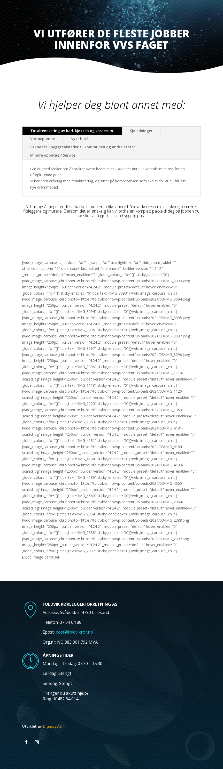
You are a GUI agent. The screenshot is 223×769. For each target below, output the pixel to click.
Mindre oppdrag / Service (52, 155)
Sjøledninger (141, 130)
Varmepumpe (42, 138)
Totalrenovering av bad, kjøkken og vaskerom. (72, 130)
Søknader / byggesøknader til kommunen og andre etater (82, 146)
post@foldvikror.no (74, 632)
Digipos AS (52, 727)
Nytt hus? (79, 138)
